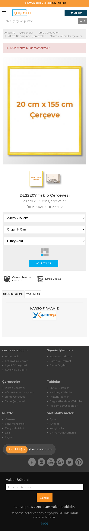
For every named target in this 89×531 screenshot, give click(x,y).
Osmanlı (10, 419)
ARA (82, 21)
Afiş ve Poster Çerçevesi (19, 392)
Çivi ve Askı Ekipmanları (63, 432)
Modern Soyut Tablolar (64, 405)
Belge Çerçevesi (15, 396)
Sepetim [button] (76, 12)
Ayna (53, 419)
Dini (7, 432)
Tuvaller (54, 423)
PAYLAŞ (44, 263)
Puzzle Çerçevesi (15, 387)
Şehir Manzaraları (15, 423)
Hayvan (9, 437)
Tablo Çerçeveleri (48, 32)
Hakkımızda (12, 356)
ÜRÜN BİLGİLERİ (13, 294)
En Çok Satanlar (59, 387)
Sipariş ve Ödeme (61, 356)
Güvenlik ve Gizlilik (16, 369)
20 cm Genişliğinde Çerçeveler (27, 35)
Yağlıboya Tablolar (61, 392)
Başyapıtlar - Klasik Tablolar (66, 401)
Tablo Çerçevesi (15, 401)
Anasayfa (9, 32)
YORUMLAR (33, 294)
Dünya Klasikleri (14, 428)
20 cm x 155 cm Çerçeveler (66, 35)
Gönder (44, 497)
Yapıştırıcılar (57, 428)
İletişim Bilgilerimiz (16, 360)
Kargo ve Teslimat (60, 360)
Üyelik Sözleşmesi (16, 365)
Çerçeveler (26, 32)
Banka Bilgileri (58, 365)
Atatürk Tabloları (59, 396)
